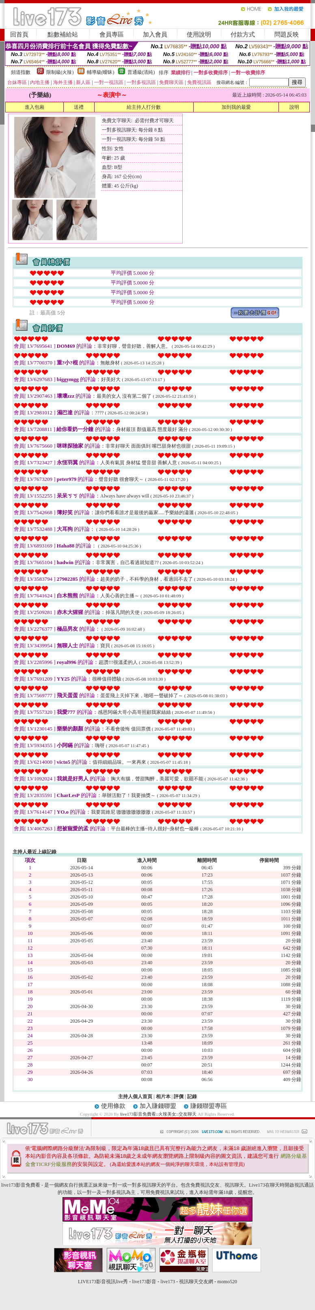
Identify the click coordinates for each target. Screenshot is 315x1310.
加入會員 (155, 34)
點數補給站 (62, 34)
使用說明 (199, 34)
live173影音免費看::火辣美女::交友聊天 (158, 1114)
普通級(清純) (141, 72)
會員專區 (111, 34)
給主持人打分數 (144, 107)
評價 (178, 1096)
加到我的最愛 (236, 107)
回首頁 (19, 34)
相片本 (163, 1096)
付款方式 (243, 34)
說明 (294, 107)
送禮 (79, 107)
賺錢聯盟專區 (208, 1106)
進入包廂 (34, 107)
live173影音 (144, 1281)
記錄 (192, 1096)
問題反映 (286, 34)
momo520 (227, 1281)
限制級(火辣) (60, 72)
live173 (167, 1281)
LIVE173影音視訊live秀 (103, 1281)
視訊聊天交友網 (196, 1281)
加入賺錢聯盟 (158, 1106)
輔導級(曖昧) (100, 72)
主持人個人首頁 (135, 1096)
